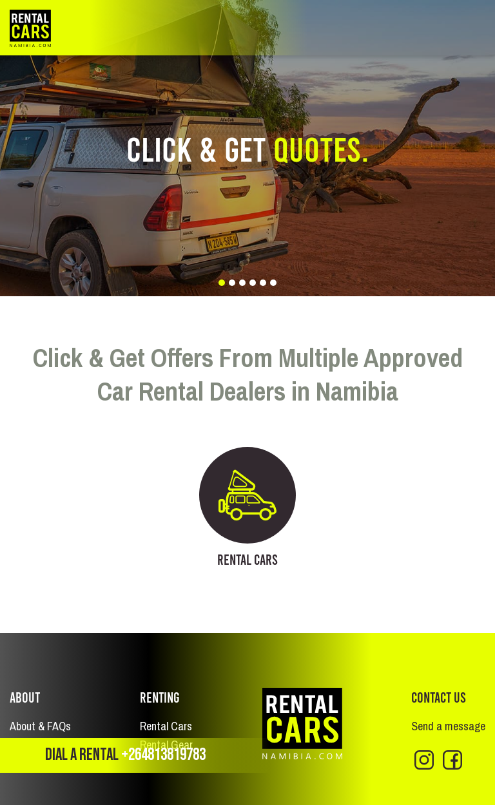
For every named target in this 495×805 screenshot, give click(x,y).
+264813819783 (163, 755)
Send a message (448, 726)
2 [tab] (232, 282)
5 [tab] (263, 282)
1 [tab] (221, 282)
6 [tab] (273, 282)
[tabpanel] (247, 148)
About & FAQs (40, 726)
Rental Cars (166, 726)
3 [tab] (242, 282)
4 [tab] (252, 282)
